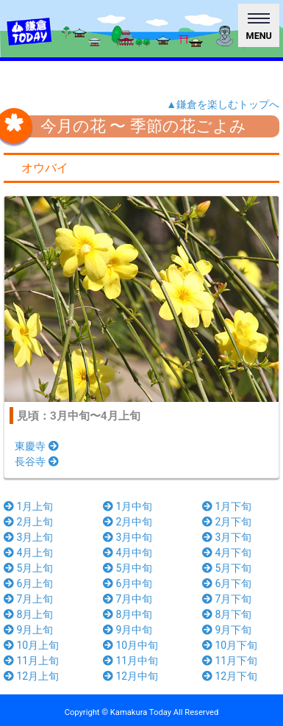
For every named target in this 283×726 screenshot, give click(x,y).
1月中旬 (127, 506)
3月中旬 (127, 537)
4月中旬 (127, 552)
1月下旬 (226, 506)
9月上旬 (28, 630)
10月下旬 (229, 645)
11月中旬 (130, 660)
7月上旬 (28, 599)
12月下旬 (229, 676)
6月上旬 (28, 583)
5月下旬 (226, 568)
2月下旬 (226, 522)
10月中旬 (130, 645)
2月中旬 (127, 522)
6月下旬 (226, 583)
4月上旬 (28, 552)
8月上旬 (28, 614)
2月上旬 (28, 522)
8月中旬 (127, 614)
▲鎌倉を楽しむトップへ (222, 104)
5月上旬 (28, 568)
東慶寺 (37, 446)
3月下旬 (226, 537)
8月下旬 (226, 614)
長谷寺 (37, 461)
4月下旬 (226, 552)
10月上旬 (31, 645)
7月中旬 (127, 599)
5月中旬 (127, 568)
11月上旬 (31, 660)
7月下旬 (226, 599)
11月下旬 (229, 660)
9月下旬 (226, 630)
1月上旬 (28, 506)
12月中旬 (130, 676)
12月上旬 (31, 676)
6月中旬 (127, 583)
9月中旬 (127, 630)
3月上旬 (28, 537)
